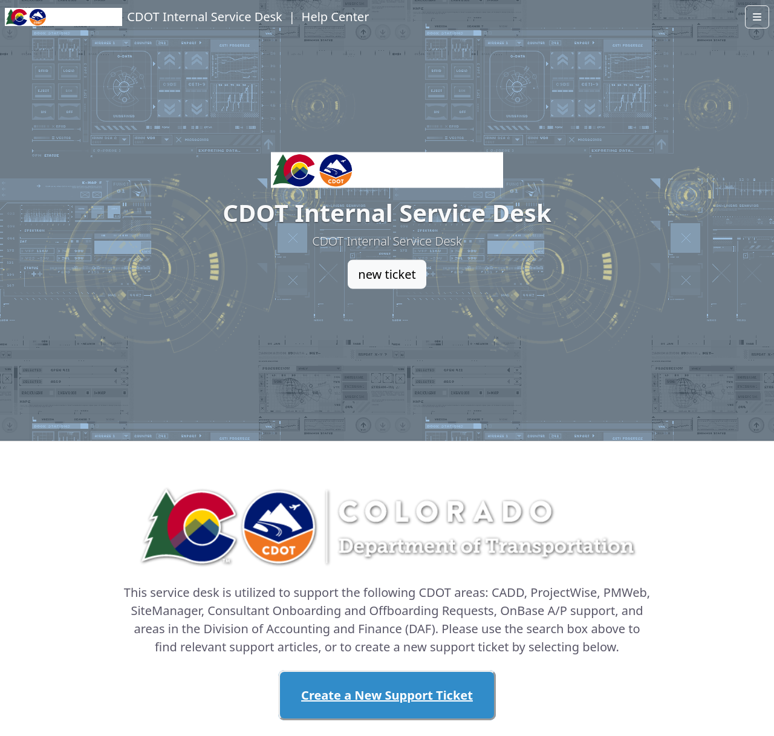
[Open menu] (757, 16)
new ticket (386, 274)
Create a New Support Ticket (387, 695)
